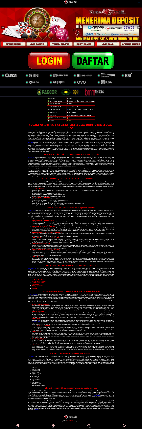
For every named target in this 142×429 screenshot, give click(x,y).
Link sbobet (31, 356)
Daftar (53, 426)
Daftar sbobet (31, 181)
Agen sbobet (31, 157)
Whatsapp (124, 426)
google (36, 409)
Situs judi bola (32, 268)
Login (17, 426)
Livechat (89, 426)
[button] (3, 27)
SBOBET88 (31, 131)
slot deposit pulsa (36, 321)
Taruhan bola (31, 210)
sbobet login (97, 395)
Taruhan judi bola (32, 294)
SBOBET (30, 142)
